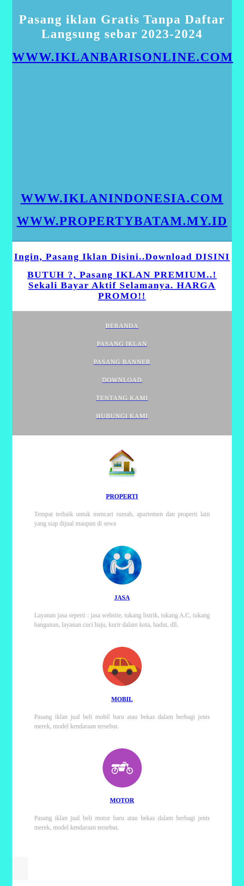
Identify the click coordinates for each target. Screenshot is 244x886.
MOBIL (122, 699)
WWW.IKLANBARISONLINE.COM (122, 57)
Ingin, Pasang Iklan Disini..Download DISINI (122, 256)
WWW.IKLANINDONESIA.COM (122, 198)
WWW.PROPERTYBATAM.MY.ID (121, 221)
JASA (122, 597)
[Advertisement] (122, 127)
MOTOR (122, 800)
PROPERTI (122, 496)
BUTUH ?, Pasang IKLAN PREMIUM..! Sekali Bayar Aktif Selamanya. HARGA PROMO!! (122, 285)
